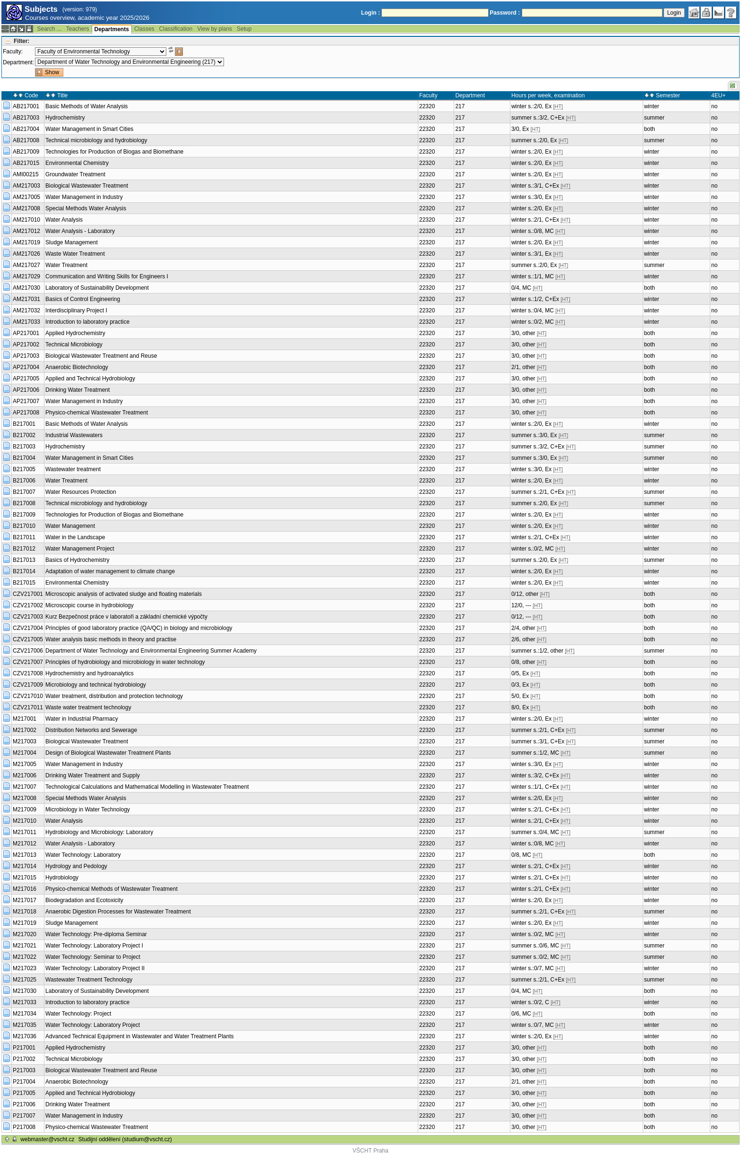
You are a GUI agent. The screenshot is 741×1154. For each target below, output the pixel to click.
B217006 (24, 480)
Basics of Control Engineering (82, 299)
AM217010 (26, 219)
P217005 (24, 1093)
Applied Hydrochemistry (75, 333)
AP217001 (26, 333)
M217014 (24, 866)
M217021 (24, 945)
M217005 (24, 764)
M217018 (24, 911)
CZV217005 (28, 639)
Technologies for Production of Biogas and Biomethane (114, 151)
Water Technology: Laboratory (83, 855)
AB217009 (26, 151)
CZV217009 (28, 684)
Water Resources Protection (80, 492)
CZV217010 (28, 696)
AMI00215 (26, 174)
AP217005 (26, 378)
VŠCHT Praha (370, 1150)
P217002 (24, 1059)
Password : (505, 12)
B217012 (24, 548)
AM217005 (26, 197)
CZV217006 (28, 650)
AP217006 (26, 390)
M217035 (24, 1025)
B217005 (24, 469)
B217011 (24, 537)
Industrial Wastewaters (74, 435)
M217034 (24, 1013)
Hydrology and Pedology (76, 866)
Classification (176, 29)
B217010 (24, 526)
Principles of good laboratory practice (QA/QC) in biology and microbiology (139, 628)
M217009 (24, 809)
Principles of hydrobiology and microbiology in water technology (125, 662)
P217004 (24, 1081)
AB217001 (26, 106)
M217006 (24, 775)
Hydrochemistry (65, 117)
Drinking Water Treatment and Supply (92, 775)
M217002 (24, 730)
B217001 (24, 424)
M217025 (24, 979)
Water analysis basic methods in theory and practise (110, 639)
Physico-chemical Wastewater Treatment (96, 412)
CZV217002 (28, 605)
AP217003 (26, 356)
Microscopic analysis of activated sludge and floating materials (123, 594)
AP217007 (26, 401)
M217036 (24, 1036)
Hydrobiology (61, 877)
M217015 (24, 877)
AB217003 (26, 117)
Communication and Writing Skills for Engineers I (106, 276)
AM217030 (26, 287)
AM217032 (26, 310)
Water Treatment (66, 265)
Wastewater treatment (73, 469)
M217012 (24, 843)
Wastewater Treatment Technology (88, 979)
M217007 (24, 787)
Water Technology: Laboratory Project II (95, 968)
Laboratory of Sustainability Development (97, 287)
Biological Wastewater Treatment (86, 185)
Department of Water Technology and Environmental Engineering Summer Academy (151, 650)
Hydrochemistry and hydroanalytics (89, 673)
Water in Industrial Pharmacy (81, 718)
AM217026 (26, 253)
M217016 (24, 889)
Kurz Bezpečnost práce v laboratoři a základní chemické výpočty (126, 616)
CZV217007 (28, 662)
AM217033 (26, 322)
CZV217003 (28, 616)
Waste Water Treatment (75, 253)
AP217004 (26, 367)
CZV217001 (28, 594)
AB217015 (26, 163)
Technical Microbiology (74, 344)
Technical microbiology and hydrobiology (96, 140)
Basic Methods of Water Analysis (86, 106)
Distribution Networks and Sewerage (91, 730)
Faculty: (13, 51)
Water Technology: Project (78, 1013)
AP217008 (26, 412)
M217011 (24, 832)
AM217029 (26, 276)
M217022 (24, 957)
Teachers (77, 29)
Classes (144, 29)
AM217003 (26, 185)
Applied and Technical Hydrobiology (90, 378)
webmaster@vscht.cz (47, 1139)
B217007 (24, 492)
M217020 (24, 934)
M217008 (24, 798)
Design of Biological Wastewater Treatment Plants (108, 752)
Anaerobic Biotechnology (76, 367)
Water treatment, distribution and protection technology (114, 696)
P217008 (24, 1127)
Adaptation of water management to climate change (110, 571)
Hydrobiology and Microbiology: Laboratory (99, 832)
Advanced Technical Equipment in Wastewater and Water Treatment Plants (139, 1036)
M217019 (24, 923)
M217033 (24, 1002)
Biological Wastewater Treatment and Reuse (101, 356)
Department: (18, 62)
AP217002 (26, 344)
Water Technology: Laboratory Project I (94, 945)
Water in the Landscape (75, 537)
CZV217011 (28, 707)
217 (460, 106)
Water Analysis (64, 219)
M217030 (24, 991)
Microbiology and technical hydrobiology (95, 684)
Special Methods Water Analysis (85, 208)
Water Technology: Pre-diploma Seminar (96, 934)
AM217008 (26, 208)
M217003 (24, 741)
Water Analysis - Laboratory (80, 231)
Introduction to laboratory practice (87, 322)
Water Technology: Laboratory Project (92, 1025)
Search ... (49, 29)
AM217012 (26, 231)
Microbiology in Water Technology (87, 809)
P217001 (24, 1047)
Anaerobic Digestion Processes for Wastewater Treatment (118, 911)
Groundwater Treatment (75, 174)
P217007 (24, 1115)
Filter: (21, 41)
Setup (244, 29)
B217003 (24, 446)
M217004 (24, 752)
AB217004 (26, 129)
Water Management (70, 526)
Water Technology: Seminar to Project (92, 957)
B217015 (24, 582)
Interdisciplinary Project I (76, 310)
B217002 (24, 435)
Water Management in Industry (84, 197)
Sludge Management (71, 242)
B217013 (24, 560)
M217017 (24, 900)
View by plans (214, 29)
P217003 (24, 1070)
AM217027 (26, 265)
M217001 (24, 718)
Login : (370, 12)
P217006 (24, 1104)
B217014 (24, 571)
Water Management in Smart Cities (89, 129)
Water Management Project (79, 548)
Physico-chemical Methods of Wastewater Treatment (111, 889)
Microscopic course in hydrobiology (89, 605)
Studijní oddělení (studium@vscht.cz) (125, 1139)
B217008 (24, 503)
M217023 (24, 968)
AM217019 (26, 242)
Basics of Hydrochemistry (77, 560)
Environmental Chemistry (77, 163)
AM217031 (26, 299)
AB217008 (26, 140)
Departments (112, 29)
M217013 (24, 855)
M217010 (24, 821)
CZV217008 (28, 673)
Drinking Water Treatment (77, 390)
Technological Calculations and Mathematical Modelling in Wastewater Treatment (147, 787)
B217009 (24, 514)
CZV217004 (28, 628)
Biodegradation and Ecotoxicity (84, 900)
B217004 (24, 458)
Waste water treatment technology (88, 707)
